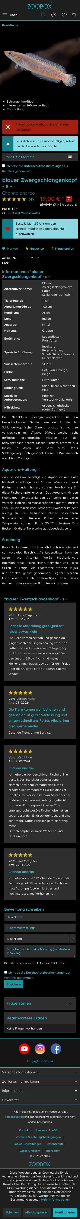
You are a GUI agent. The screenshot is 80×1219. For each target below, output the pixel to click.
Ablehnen (12, 1212)
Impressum (52, 1150)
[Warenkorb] (74, 15)
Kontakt (24, 1130)
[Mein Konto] (53, 15)
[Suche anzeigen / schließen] (43, 15)
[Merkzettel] (64, 15)
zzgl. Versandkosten (27, 213)
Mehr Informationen (55, 1199)
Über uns (41, 1130)
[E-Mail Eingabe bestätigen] (70, 157)
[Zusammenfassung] (40, 928)
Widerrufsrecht (30, 1150)
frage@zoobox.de (40, 1061)
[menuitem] (11, 15)
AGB (55, 1130)
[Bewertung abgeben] (40, 938)
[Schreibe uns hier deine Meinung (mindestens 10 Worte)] (40, 951)
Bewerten (34, 249)
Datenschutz (55, 1144)
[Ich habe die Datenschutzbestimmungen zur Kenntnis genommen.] (3, 165)
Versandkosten (14, 1116)
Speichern (14, 984)
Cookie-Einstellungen (27, 1144)
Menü (11, 14)
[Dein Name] (40, 917)
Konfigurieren (65, 1212)
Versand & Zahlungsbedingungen (38, 1137)
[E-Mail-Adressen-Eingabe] (32, 157)
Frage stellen (64, 249)
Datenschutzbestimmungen (43, 166)
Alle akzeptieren (36, 1212)
